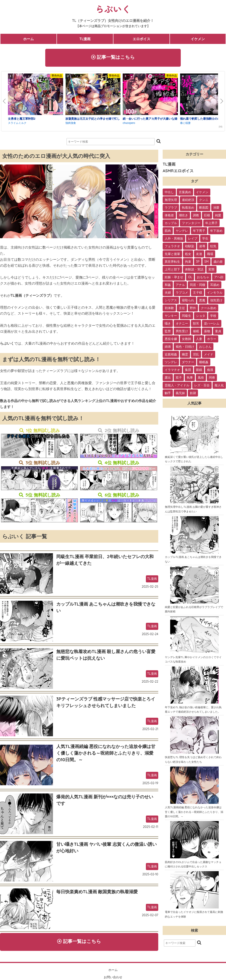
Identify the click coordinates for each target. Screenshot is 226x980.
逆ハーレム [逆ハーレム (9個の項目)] (211, 325)
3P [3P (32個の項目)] (198, 263)
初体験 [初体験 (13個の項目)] (169, 309)
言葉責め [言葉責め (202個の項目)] (185, 193)
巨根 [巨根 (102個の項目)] (207, 217)
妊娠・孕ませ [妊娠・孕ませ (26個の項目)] (174, 278)
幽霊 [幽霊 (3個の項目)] (185, 356)
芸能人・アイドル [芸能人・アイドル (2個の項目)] (177, 387)
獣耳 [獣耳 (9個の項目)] (196, 325)
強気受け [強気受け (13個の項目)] (216, 302)
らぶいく (113, 8)
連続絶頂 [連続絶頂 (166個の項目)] (188, 201)
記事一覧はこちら (113, 57)
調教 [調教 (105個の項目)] (196, 217)
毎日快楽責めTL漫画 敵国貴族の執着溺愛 (97, 893)
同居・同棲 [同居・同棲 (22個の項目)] (197, 286)
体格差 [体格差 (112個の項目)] (169, 217)
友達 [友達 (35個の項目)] (199, 255)
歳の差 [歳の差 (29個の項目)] (218, 263)
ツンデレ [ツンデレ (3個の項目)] (171, 363)
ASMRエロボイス (178, 172)
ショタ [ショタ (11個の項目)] (200, 317)
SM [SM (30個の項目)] (206, 263)
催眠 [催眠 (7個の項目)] (196, 332)
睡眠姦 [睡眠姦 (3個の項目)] (203, 363)
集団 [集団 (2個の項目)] (188, 371)
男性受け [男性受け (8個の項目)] (182, 332)
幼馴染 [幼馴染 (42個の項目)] (189, 247)
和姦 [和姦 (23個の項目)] (168, 286)
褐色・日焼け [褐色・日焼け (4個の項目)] (185, 348)
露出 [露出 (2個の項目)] (168, 379)
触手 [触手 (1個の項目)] (168, 394)
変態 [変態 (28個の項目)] (211, 271)
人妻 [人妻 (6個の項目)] (199, 340)
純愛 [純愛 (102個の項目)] (218, 217)
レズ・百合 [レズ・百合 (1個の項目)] (202, 387)
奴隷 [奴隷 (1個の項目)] (193, 394)
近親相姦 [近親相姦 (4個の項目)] (171, 356)
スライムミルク (17, 124)
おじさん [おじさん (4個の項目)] (205, 348)
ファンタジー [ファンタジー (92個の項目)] (191, 224)
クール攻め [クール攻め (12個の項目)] (208, 309)
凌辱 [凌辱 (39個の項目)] (202, 247)
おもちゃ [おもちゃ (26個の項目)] (203, 278)
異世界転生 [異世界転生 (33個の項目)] (172, 263)
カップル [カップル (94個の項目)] (171, 224)
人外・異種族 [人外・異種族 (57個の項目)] (174, 240)
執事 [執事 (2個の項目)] (190, 379)
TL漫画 (84, 39)
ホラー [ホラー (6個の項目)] (211, 340)
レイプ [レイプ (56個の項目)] (192, 240)
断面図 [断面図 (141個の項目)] (203, 209)
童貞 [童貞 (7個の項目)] (218, 332)
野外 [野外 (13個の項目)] (193, 309)
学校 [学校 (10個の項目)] (213, 317)
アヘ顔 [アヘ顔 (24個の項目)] (218, 278)
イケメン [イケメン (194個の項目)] (202, 193)
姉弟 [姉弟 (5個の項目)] (168, 348)
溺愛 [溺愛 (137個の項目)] (216, 209)
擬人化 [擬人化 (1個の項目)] (219, 387)
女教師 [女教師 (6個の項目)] (186, 340)
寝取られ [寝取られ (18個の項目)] (188, 302)
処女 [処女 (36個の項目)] (188, 255)
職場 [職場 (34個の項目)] (210, 255)
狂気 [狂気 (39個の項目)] (213, 247)
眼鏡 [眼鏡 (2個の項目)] (199, 371)
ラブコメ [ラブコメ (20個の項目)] (182, 294)
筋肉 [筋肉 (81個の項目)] (168, 232)
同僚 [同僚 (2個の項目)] (212, 379)
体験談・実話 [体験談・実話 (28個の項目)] (194, 271)
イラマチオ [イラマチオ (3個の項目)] (172, 371)
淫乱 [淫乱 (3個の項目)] (196, 356)
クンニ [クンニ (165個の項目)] (203, 201)
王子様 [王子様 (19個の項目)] (197, 294)
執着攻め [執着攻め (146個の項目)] (188, 209)
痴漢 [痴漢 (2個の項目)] (210, 371)
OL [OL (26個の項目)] (190, 278)
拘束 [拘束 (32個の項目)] (188, 263)
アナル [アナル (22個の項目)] (180, 286)
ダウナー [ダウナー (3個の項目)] (188, 363)
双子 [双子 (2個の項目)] (179, 379)
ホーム (28, 39)
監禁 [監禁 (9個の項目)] (168, 332)
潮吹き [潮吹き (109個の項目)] (183, 217)
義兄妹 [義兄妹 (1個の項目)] (180, 394)
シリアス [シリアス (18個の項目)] (171, 302)
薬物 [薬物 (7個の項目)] (207, 332)
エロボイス (141, 39)
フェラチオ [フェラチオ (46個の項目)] (172, 247)
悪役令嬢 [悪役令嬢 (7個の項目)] (171, 340)
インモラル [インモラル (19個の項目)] (214, 294)
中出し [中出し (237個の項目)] (169, 193)
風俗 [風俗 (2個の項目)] (201, 379)
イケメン (198, 39)
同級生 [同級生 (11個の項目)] (186, 317)
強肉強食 (70, 124)
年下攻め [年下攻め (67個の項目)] (216, 232)
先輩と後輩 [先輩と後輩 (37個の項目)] (172, 255)
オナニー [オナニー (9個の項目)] (182, 325)
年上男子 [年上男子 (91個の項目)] (211, 224)
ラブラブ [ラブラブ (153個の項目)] (171, 209)
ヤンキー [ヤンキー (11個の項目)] (171, 317)
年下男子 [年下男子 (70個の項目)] (199, 232)
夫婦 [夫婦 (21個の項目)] (168, 294)
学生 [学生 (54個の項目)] (205, 240)
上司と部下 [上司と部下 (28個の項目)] (172, 271)
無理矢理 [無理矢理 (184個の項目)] (171, 201)
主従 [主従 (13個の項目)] (182, 309)
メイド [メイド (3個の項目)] (208, 356)
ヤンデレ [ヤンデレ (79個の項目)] (182, 232)
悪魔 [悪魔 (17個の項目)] (202, 302)
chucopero (129, 124)
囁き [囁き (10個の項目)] (168, 325)
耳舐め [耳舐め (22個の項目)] (214, 286)
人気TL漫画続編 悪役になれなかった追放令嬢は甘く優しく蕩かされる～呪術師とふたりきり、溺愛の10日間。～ (105, 754)
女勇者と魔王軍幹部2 (21, 120)
